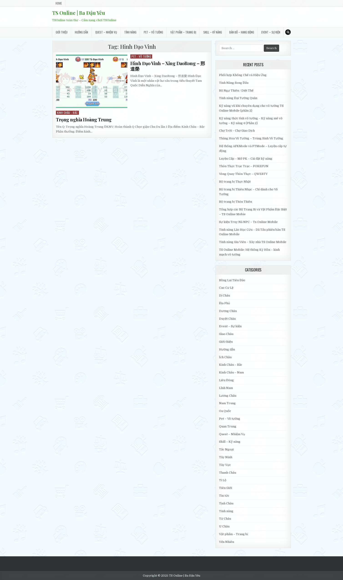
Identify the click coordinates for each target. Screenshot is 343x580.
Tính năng (130, 32)
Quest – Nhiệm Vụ (106, 32)
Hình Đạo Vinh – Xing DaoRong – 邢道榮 (167, 66)
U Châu (224, 526)
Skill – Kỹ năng (212, 32)
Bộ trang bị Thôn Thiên (235, 201)
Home (58, 3)
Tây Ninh (225, 457)
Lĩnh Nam (226, 388)
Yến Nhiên (226, 542)
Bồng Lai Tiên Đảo (232, 280)
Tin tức (224, 495)
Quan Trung (227, 426)
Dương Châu (228, 311)
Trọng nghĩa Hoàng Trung (84, 119)
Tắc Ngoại (226, 449)
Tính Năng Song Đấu (233, 82)
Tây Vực (225, 465)
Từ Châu (225, 518)
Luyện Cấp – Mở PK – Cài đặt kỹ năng (245, 158)
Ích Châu (225, 357)
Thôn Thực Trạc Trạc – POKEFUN (243, 166)
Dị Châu (224, 295)
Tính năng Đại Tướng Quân (238, 98)
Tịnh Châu (226, 503)
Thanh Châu (227, 472)
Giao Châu (226, 334)
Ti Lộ (222, 480)
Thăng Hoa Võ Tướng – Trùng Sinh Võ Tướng (251, 138)
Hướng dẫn (81, 32)
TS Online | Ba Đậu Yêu (78, 12)
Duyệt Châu (227, 318)
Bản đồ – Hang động (241, 32)
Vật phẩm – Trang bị (183, 32)
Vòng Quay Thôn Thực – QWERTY (243, 174)
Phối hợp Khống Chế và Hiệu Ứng (243, 75)
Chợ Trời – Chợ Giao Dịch (237, 130)
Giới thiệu (62, 32)
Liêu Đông (226, 380)
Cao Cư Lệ (226, 287)
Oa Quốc (225, 411)
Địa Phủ (224, 303)
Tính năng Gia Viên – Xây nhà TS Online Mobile (252, 242)
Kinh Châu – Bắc (230, 364)
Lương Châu (227, 395)
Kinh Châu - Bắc (67, 113)
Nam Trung (227, 403)
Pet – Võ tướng (153, 32)
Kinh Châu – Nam (231, 372)
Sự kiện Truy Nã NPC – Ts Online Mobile (248, 222)
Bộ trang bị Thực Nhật (235, 181)
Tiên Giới (225, 488)
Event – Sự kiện (270, 32)
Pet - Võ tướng (141, 56)
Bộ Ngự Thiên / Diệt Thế (236, 90)
